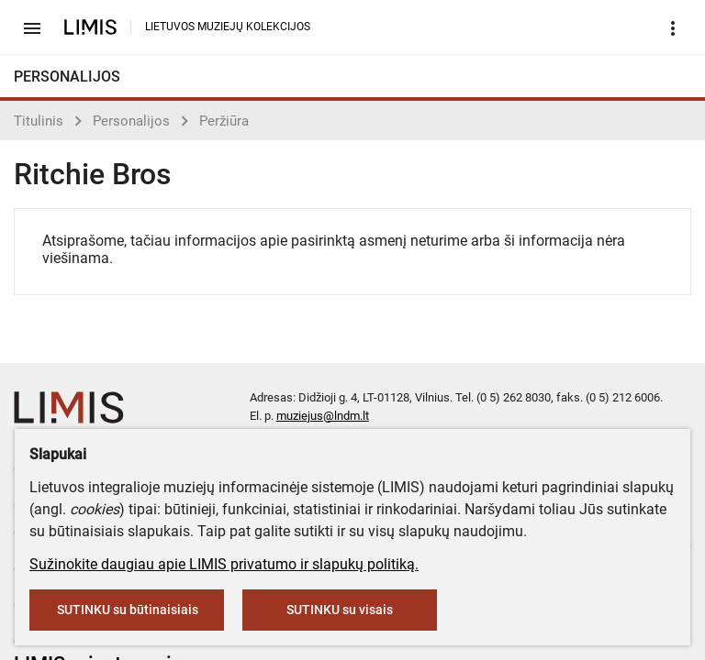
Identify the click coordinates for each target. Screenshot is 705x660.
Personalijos (131, 121)
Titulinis (38, 121)
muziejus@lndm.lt (322, 416)
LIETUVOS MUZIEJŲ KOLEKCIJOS (227, 26)
